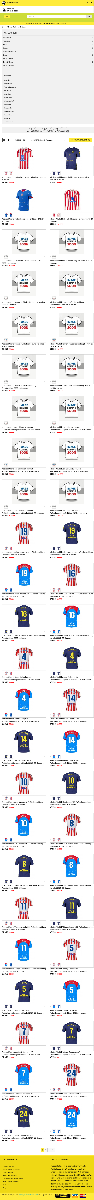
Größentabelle (8, 1172)
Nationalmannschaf (9, 51)
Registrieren (8, 83)
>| (52, 1150)
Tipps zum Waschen (10, 1175)
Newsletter (7, 118)
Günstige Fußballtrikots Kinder (29, 1195)
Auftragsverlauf (9, 101)
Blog (4, 1188)
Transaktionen (8, 115)
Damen (5, 48)
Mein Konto (7, 90)
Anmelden (7, 80)
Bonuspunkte (8, 108)
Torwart (5, 55)
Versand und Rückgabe (11, 1169)
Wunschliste (8, 97)
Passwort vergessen (10, 87)
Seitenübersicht (8, 1185)
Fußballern (6, 41)
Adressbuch (7, 94)
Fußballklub (7, 37)
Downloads (7, 104)
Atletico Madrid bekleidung (16, 27)
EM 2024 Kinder (8, 58)
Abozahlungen (8, 122)
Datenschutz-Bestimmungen (13, 1178)
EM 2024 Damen (8, 65)
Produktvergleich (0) (80, 140)
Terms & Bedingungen (11, 1181)
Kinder (5, 44)
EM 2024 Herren (8, 62)
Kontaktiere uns (8, 1166)
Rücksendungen (9, 111)
